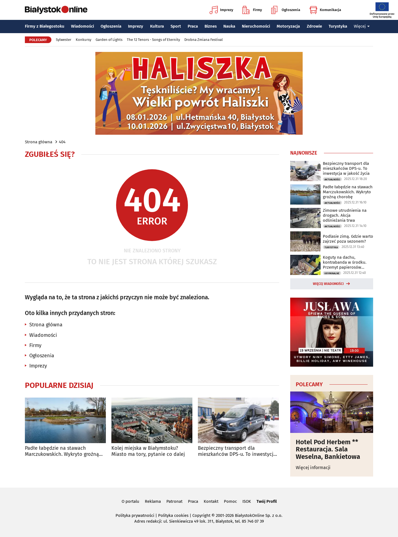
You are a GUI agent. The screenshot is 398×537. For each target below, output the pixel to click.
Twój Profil (266, 501)
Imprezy (221, 10)
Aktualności (332, 179)
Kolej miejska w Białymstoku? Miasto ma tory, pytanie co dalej (148, 451)
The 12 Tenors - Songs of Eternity (153, 39)
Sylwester (63, 39)
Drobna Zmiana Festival (203, 39)
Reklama (153, 501)
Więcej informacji (313, 467)
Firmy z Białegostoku (44, 26)
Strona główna (38, 141)
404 (62, 141)
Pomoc (230, 501)
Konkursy (83, 39)
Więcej (362, 26)
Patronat (174, 501)
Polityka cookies (173, 515)
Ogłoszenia (285, 10)
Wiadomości (82, 26)
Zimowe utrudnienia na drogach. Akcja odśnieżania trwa (344, 215)
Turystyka (338, 26)
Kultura (157, 26)
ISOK (246, 501)
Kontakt (211, 501)
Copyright (201, 515)
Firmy (252, 10)
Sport (176, 26)
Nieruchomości (256, 26)
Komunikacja (325, 10)
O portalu (130, 501)
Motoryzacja (288, 26)
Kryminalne (331, 273)
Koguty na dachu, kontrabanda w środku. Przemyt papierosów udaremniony (344, 262)
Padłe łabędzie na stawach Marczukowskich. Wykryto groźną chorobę (62, 451)
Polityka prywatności (135, 515)
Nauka (229, 26)
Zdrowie (314, 26)
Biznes (211, 26)
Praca (193, 26)
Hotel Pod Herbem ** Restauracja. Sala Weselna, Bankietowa (328, 449)
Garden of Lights (109, 39)
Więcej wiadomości (328, 284)
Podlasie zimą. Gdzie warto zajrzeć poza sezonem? (348, 239)
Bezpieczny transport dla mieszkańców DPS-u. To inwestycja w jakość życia (237, 451)
